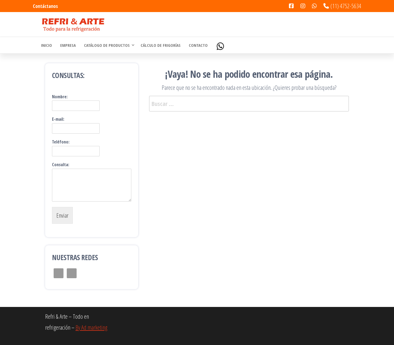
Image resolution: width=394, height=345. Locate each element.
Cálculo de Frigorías (161, 45)
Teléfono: (60, 142)
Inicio (46, 45)
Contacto (198, 45)
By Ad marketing (91, 327)
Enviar (62, 215)
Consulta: (60, 165)
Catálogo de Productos (107, 45)
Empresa (68, 45)
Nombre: (60, 97)
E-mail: (58, 119)
